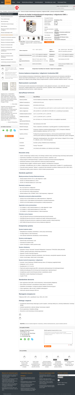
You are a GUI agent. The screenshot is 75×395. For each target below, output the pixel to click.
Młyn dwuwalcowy (4, 21)
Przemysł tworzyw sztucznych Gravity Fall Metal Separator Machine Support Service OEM (46, 386)
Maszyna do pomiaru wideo (6, 53)
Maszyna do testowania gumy (7, 16)
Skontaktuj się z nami (50, 2)
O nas (18, 2)
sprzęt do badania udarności (61, 323)
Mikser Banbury (4, 26)
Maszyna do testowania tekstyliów (7, 42)
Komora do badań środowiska (14, 11)
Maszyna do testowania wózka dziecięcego (7, 56)
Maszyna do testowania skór (6, 47)
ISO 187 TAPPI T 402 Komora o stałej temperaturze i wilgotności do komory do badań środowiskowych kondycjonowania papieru (24, 366)
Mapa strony (64, 382)
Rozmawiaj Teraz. (62, 2)
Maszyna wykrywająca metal (6, 32)
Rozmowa (50, 42)
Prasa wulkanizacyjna (5, 19)
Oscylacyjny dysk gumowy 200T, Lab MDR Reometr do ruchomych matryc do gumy (10, 388)
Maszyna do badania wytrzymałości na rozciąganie (8, 29)
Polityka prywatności (7, 394)
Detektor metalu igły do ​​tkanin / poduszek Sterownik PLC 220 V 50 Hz (47, 379)
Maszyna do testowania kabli (6, 44)
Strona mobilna (61, 384)
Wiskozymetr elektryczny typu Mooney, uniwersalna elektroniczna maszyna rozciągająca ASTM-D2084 (9, 385)
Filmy (13, 2)
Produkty (8, 2)
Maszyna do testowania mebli (7, 59)
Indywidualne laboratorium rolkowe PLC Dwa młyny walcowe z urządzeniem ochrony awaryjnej (10, 376)
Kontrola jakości (39, 2)
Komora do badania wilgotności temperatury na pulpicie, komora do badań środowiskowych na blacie (47, 364)
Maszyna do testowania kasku (7, 39)
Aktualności (4, 6)
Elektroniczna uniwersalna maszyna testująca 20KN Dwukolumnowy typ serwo (28, 378)
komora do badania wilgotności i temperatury (34, 323)
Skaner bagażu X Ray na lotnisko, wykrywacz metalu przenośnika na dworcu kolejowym (46, 382)
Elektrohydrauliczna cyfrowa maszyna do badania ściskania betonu (28, 382)
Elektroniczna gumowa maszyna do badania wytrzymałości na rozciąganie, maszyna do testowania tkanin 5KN (28, 389)
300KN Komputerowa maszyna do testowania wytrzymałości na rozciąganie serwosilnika (27, 385)
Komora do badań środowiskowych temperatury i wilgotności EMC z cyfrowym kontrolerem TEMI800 (31, 43)
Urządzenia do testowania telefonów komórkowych (8, 50)
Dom (2, 2)
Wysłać (60, 377)
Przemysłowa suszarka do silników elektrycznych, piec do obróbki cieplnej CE (69, 363)
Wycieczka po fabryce (27, 2)
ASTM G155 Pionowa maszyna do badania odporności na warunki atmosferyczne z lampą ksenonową (11, 73)
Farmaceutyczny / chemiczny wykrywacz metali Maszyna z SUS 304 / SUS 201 (47, 376)
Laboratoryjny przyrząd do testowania (8, 62)
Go (73, 8)
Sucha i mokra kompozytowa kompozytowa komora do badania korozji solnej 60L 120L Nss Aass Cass (35, 365)
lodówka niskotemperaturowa (49, 323)
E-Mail (59, 382)
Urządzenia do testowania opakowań (8, 37)
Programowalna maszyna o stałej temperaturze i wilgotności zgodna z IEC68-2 (11, 69)
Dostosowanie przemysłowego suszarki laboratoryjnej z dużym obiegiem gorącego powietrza (58, 364)
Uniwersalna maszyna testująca (7, 23)
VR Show (11, 6)
